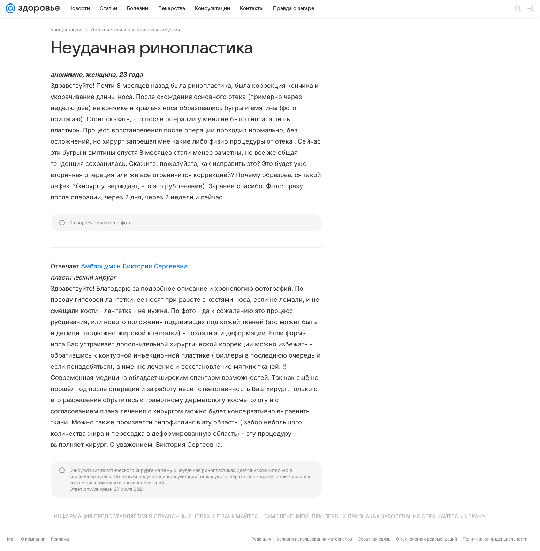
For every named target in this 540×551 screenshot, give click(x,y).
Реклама (60, 539)
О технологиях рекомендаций (426, 539)
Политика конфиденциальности (495, 539)
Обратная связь (374, 539)
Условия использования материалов (314, 539)
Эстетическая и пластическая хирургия (135, 29)
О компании (33, 539)
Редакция (261, 539)
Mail (11, 539)
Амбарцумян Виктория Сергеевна (134, 266)
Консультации (66, 29)
